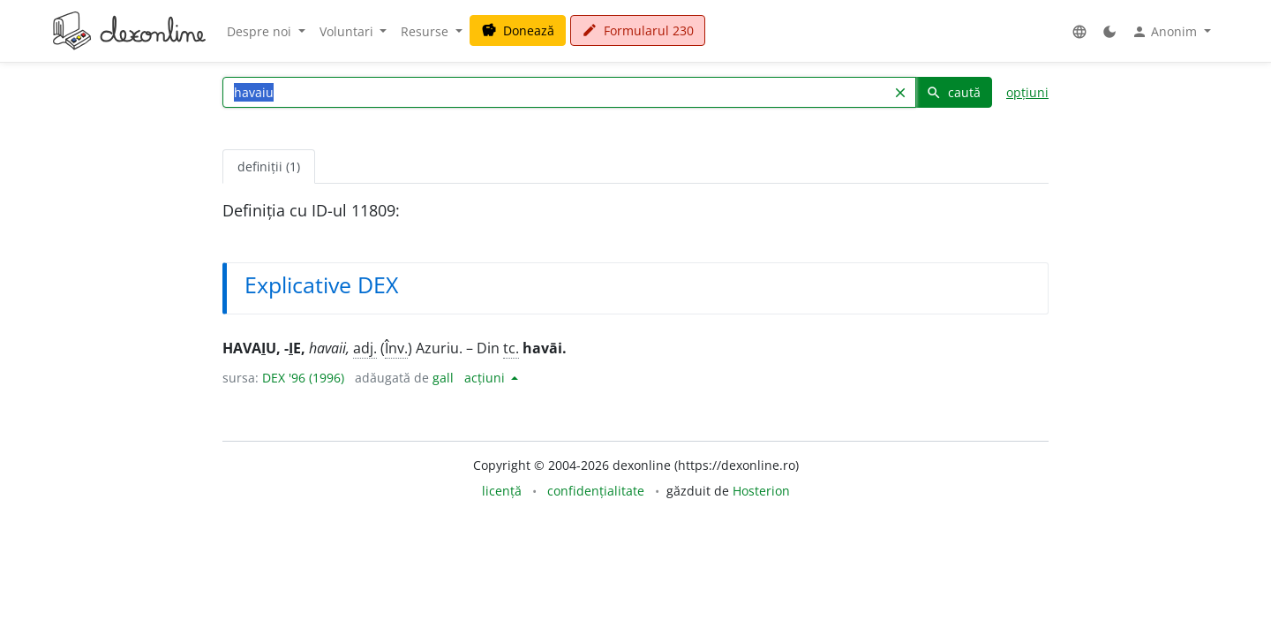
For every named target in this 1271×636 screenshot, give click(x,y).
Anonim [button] (1166, 32)
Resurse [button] (426, 31)
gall (443, 377)
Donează (517, 30)
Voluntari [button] (348, 31)
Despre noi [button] (261, 31)
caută (953, 92)
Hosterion (761, 490)
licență (502, 490)
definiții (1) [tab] (268, 166)
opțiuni (1027, 92)
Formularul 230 (638, 30)
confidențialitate (595, 490)
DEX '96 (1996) (303, 377)
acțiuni (486, 377)
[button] (1079, 31)
